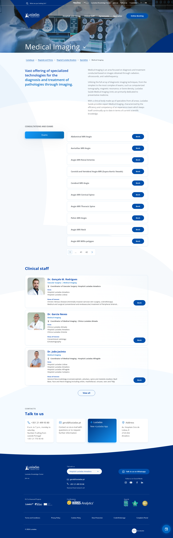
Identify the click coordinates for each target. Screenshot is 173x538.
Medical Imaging (70, 283)
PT (141, 3)
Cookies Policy (76, 518)
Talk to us (123, 3)
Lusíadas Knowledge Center (101, 3)
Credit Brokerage (119, 518)
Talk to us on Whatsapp (136, 471)
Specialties (117, 16)
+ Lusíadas (133, 3)
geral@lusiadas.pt (77, 479)
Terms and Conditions (32, 518)
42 (87, 252)
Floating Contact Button (166, 529)
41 (81, 252)
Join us (115, 3)
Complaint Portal (142, 518)
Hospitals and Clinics (71, 16)
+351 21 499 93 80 (77, 484)
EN (146, 3)
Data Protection (97, 518)
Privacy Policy (55, 518)
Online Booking (137, 16)
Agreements (104, 16)
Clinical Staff (89, 16)
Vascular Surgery (54, 283)
